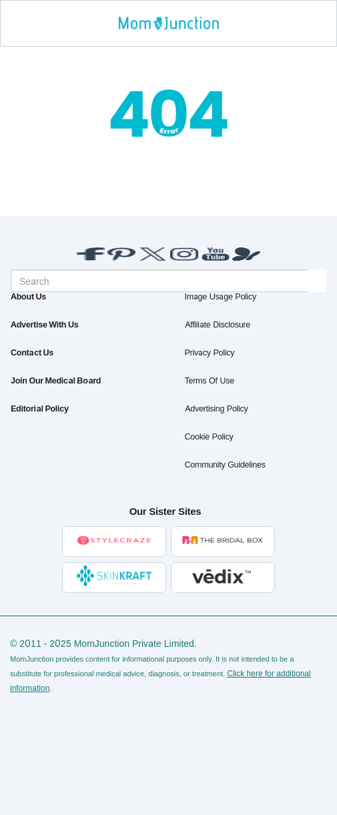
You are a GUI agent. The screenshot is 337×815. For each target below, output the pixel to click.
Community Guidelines (225, 465)
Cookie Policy (209, 437)
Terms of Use (209, 380)
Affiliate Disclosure (217, 324)
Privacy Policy (210, 352)
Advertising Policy (216, 408)
